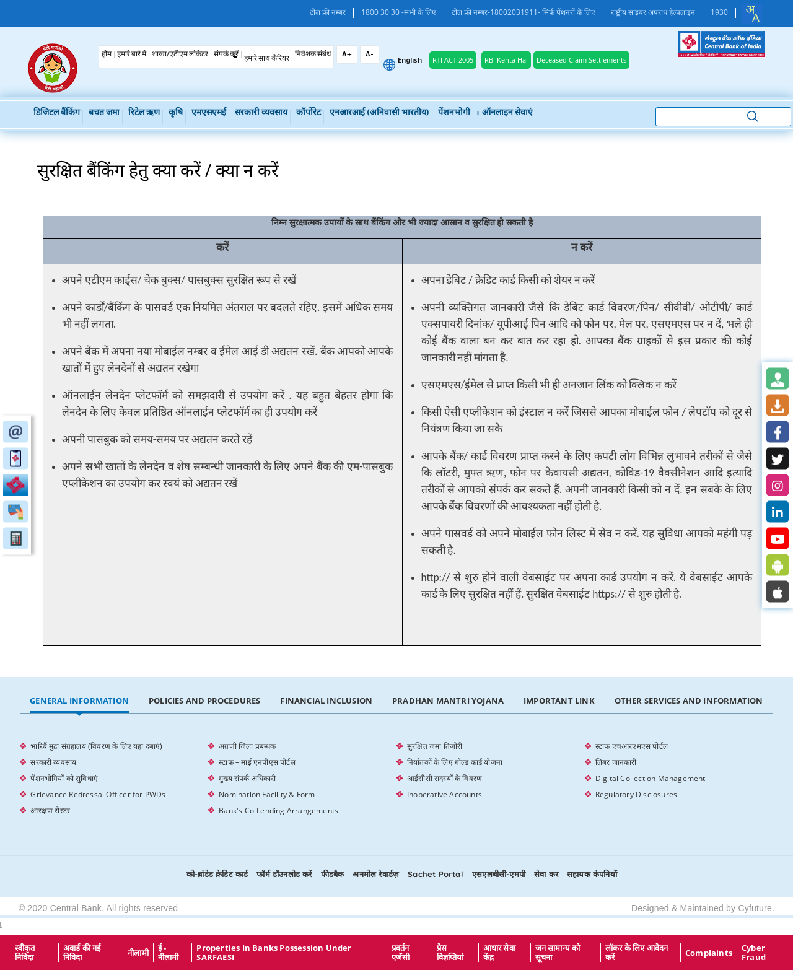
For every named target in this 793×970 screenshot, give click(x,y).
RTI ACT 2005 (452, 59)
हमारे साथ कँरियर (266, 59)
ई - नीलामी (168, 952)
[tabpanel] (396, 778)
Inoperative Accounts (444, 794)
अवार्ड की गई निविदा (82, 952)
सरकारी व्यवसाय (261, 113)
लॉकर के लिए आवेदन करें (636, 952)
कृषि (176, 113)
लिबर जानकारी (616, 762)
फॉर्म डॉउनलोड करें (284, 874)
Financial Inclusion (326, 700)
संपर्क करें (226, 54)
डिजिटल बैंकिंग (56, 113)
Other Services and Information (689, 700)
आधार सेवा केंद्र (499, 952)
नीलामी (138, 952)
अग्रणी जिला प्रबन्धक (247, 746)
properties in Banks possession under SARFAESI (273, 952)
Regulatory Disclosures (636, 794)
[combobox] (752, 14)
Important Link (559, 700)
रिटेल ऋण (144, 113)
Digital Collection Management (650, 778)
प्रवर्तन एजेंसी (401, 952)
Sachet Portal (435, 874)
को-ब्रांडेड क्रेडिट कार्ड (217, 874)
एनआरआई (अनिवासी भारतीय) (379, 113)
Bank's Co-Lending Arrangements (278, 810)
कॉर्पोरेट (308, 113)
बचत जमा (104, 113)
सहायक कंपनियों (592, 874)
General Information (79, 700)
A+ (347, 54)
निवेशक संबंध (313, 54)
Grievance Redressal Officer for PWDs (97, 794)
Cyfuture (755, 908)
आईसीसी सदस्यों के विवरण (444, 778)
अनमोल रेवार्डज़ (376, 874)
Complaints (708, 952)
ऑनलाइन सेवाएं (505, 113)
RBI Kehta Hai (506, 59)
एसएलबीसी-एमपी (498, 874)
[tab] (79, 701)
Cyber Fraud (754, 952)
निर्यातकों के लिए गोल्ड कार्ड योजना (454, 762)
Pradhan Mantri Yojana (448, 700)
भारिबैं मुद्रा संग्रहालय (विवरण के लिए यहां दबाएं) (96, 746)
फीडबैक (332, 874)
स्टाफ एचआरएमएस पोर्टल (631, 746)
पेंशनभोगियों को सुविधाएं (64, 778)
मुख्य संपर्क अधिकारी (247, 778)
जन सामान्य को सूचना (558, 952)
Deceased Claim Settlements (581, 59)
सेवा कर (546, 874)
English (410, 60)
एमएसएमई (208, 113)
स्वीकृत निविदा (25, 952)
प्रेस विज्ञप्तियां (450, 952)
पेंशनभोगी (454, 113)
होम (107, 54)
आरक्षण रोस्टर (50, 810)
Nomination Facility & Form (267, 794)
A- (370, 54)
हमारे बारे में (131, 54)
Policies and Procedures (205, 700)
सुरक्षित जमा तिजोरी (434, 746)
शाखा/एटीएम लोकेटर (180, 54)
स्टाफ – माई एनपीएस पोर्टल (257, 762)
